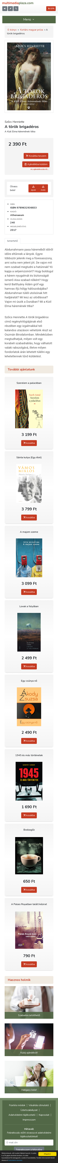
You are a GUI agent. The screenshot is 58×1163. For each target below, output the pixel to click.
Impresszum (29, 1119)
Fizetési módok (17, 1105)
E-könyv (12, 29)
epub (33, 188)
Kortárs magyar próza (31, 29)
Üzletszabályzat (29, 1110)
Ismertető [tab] (12, 241)
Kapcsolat (44, 1115)
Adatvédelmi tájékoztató (22, 1115)
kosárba (29, 443)
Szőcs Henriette (14, 122)
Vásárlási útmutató (39, 1105)
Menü (29, 19)
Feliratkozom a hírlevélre (29, 1149)
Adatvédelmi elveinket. (15, 1160)
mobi (43, 188)
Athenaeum (17, 215)
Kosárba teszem (36, 156)
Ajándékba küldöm (35, 164)
